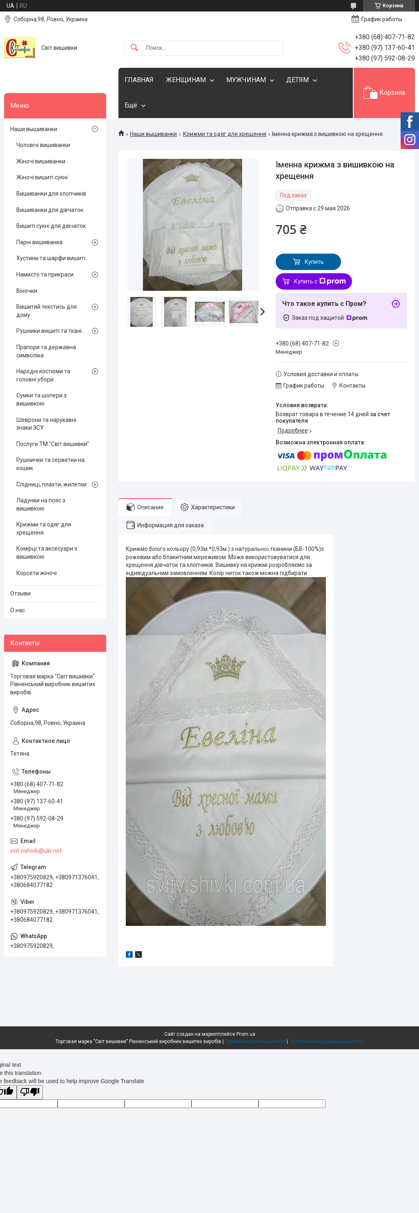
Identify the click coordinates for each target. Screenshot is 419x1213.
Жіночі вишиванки (40, 161)
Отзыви (20, 593)
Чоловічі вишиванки (43, 145)
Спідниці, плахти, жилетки (51, 484)
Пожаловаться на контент (255, 1041)
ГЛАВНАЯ (139, 80)
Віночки (26, 291)
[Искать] (134, 48)
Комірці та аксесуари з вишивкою (46, 552)
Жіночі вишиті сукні (42, 177)
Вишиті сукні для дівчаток (51, 226)
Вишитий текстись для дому (46, 310)
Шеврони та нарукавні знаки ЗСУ (46, 424)
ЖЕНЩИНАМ (186, 80)
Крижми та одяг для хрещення (224, 134)
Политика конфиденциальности (326, 1041)
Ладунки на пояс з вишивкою (40, 504)
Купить (314, 262)
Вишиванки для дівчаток (49, 210)
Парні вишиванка (39, 242)
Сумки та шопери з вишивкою (41, 399)
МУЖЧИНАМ (246, 80)
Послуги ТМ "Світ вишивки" (52, 444)
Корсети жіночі (36, 573)
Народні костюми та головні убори (43, 375)
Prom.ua (245, 1034)
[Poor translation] (30, 1092)
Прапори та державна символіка (46, 351)
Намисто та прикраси (45, 274)
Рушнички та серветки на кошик (50, 464)
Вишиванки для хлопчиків (51, 193)
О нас (17, 610)
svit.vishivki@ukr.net (36, 850)
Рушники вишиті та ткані (49, 331)
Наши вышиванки (153, 134)
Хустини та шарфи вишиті (50, 258)
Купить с (320, 281)
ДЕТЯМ (297, 80)
